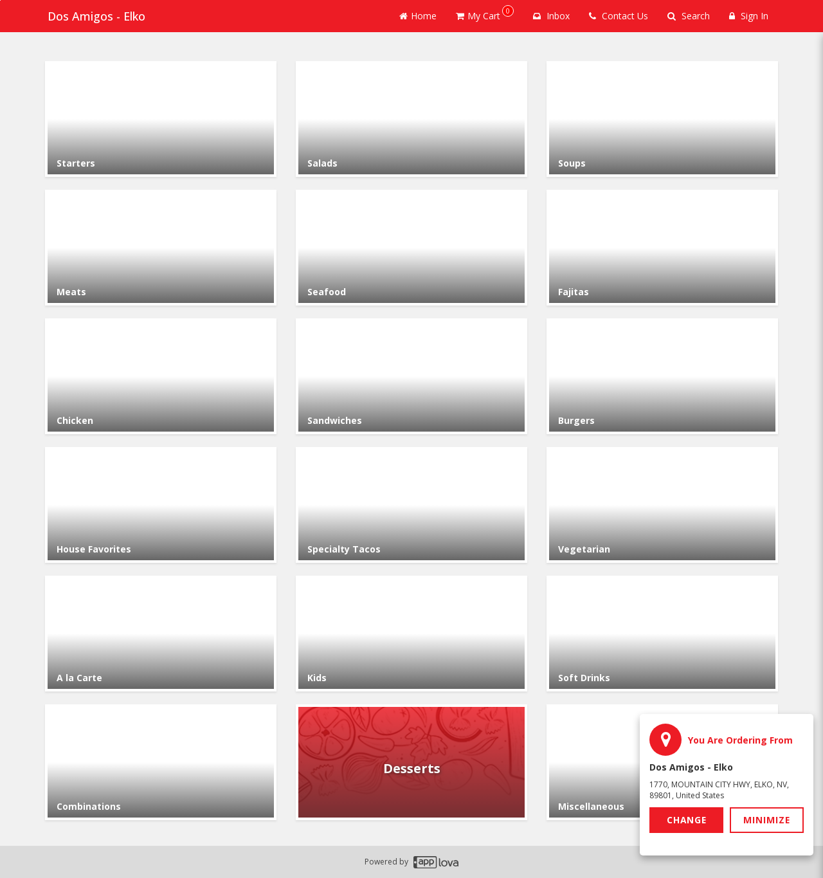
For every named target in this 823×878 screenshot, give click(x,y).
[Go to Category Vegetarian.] (662, 505)
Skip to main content (0, 0)
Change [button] (686, 820)
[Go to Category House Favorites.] (160, 505)
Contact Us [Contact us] (618, 16)
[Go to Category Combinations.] (160, 762)
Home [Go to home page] (418, 16)
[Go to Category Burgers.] (662, 376)
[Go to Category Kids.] (411, 633)
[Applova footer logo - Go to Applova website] (435, 862)
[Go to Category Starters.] (160, 119)
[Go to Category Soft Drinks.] (662, 633)
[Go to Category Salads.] (411, 119)
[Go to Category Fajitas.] (662, 248)
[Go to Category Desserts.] (411, 762)
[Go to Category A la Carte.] (160, 633)
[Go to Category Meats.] (160, 248)
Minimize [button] (767, 820)
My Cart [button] (485, 13)
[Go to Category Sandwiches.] (411, 376)
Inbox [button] (551, 16)
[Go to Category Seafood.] (411, 248)
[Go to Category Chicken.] (160, 376)
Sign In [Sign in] (748, 16)
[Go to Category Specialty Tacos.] (411, 505)
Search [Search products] (688, 16)
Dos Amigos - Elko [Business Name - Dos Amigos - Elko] (94, 16)
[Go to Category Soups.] (662, 119)
